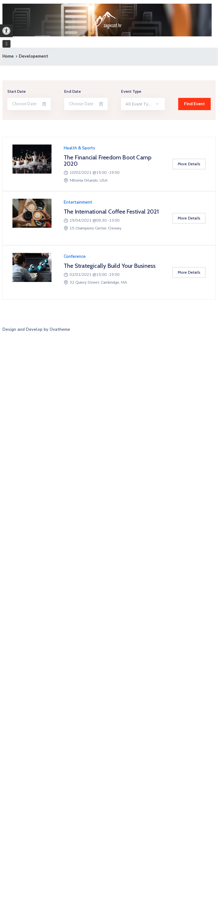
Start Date (16, 91)
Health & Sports (79, 148)
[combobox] (143, 104)
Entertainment (78, 202)
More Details (189, 164)
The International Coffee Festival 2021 (111, 211)
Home (8, 56)
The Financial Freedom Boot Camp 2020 (107, 160)
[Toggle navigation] (6, 44)
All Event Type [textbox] (139, 104)
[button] (6, 30)
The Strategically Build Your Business (110, 265)
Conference (75, 256)
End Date (72, 91)
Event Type (131, 91)
